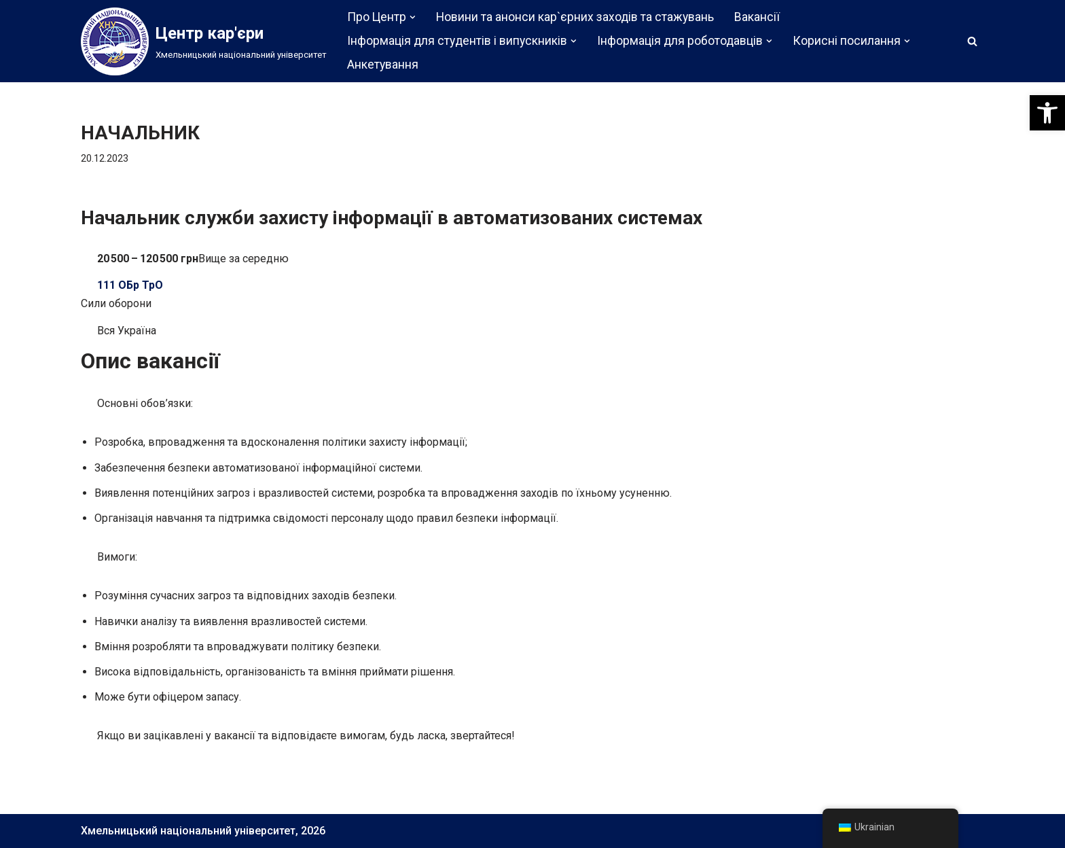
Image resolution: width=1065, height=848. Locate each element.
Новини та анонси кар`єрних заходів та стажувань (575, 17)
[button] (1047, 112)
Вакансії (757, 17)
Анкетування (382, 64)
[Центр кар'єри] (204, 41)
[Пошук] (972, 41)
